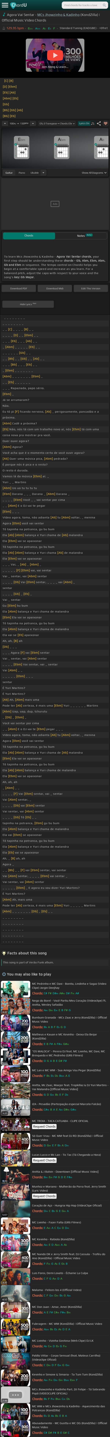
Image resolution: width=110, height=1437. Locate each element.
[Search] (104, 5)
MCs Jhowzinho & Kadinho (58, 15)
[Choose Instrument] (43, 172)
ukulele (35, 172)
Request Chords (44, 1126)
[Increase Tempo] (33, 123)
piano (22, 172)
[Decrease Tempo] (5, 123)
